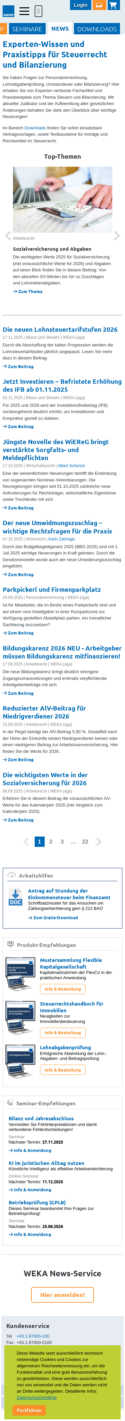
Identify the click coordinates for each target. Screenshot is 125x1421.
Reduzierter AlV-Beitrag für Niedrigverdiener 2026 (44, 712)
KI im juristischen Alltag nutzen (46, 1163)
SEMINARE (27, 29)
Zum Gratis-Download (53, 917)
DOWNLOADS (97, 29)
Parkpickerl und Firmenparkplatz (52, 589)
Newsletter (99, 5)
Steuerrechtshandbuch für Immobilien (71, 1007)
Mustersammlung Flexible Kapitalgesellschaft (71, 963)
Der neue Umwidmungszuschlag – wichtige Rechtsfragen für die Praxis (57, 526)
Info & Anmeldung (30, 1150)
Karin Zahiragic (61, 539)
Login (81, 5)
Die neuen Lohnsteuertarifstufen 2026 (60, 329)
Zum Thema (27, 291)
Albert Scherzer (71, 465)
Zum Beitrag (18, 366)
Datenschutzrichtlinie (37, 1397)
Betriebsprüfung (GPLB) (37, 1202)
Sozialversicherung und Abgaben (52, 248)
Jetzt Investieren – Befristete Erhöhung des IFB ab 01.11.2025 (62, 385)
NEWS (60, 28)
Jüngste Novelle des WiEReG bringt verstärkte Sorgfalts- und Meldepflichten (56, 449)
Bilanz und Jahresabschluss (41, 1118)
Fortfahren (29, 1410)
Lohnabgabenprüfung (65, 1047)
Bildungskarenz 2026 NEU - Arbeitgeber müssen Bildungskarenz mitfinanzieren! (62, 652)
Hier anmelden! (62, 1294)
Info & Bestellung (63, 989)
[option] (63, 230)
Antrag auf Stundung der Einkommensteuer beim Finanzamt (69, 894)
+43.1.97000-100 (33, 1336)
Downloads (35, 127)
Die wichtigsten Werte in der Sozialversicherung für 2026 (45, 779)
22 (85, 842)
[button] (8, 235)
